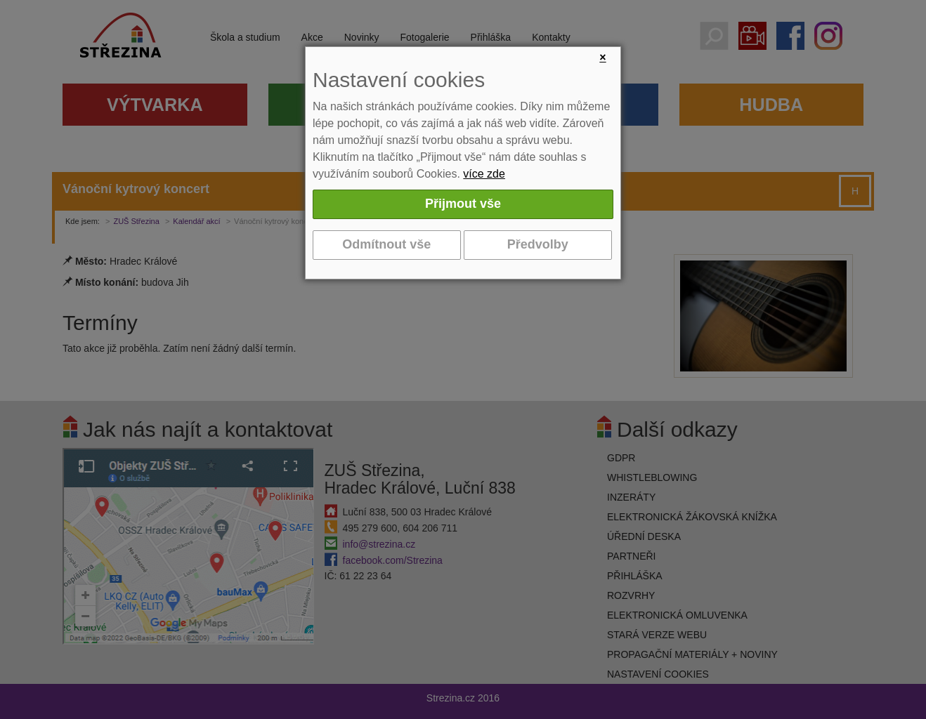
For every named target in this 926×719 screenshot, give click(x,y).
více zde (484, 174)
